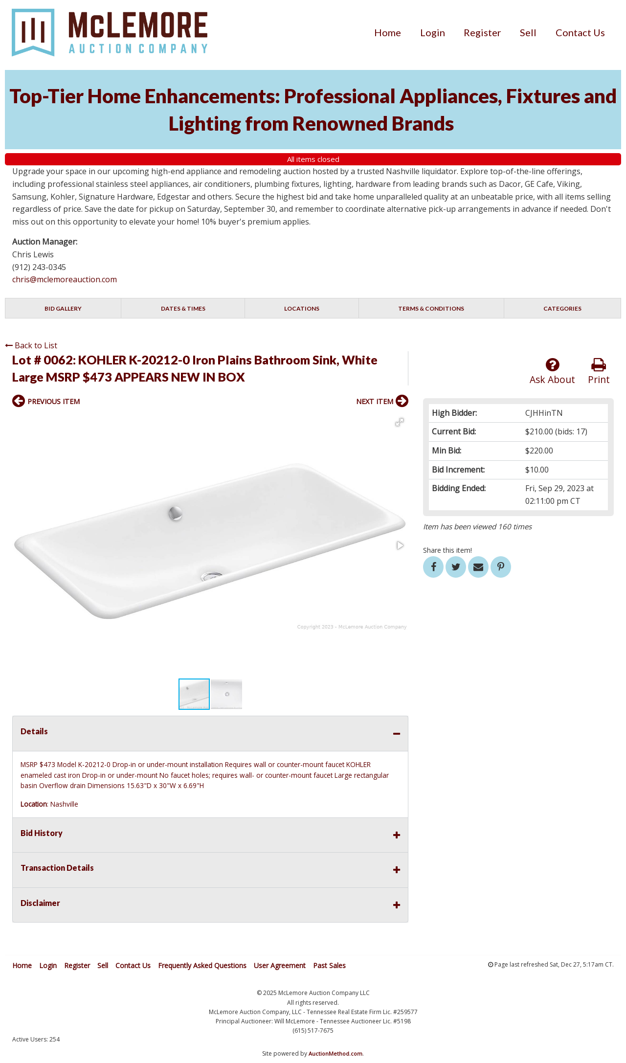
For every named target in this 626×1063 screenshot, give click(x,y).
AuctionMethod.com (335, 1053)
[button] (399, 422)
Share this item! (447, 550)
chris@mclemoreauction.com (64, 279)
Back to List (31, 345)
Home (387, 32)
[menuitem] (387, 32)
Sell (528, 32)
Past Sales (329, 965)
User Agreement (280, 965)
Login (432, 32)
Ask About (552, 371)
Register (482, 32)
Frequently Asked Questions (202, 965)
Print (599, 371)
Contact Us (580, 32)
